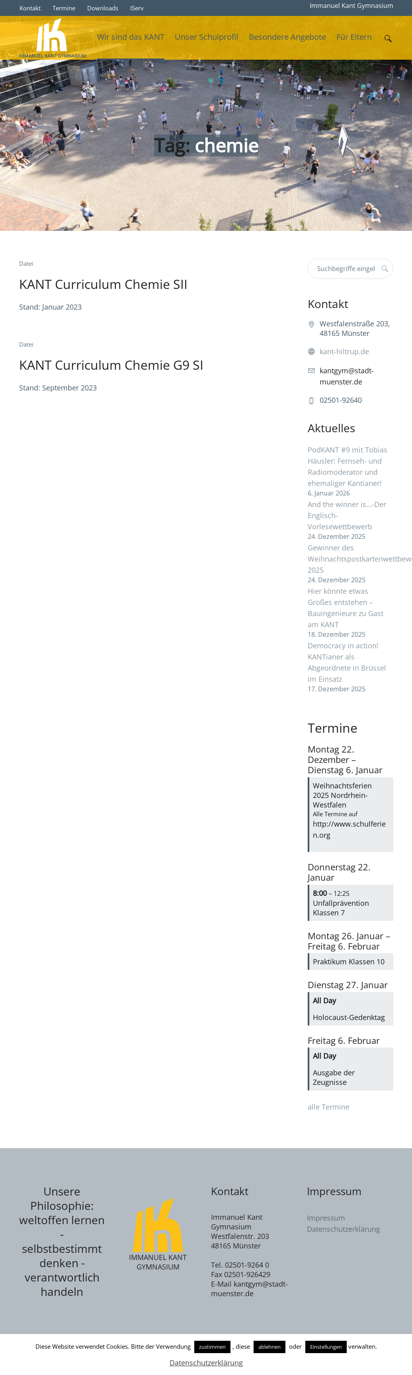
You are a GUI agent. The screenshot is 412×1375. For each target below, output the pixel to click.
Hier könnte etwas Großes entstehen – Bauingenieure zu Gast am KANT (345, 607)
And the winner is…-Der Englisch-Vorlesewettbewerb (347, 515)
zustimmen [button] (212, 1346)
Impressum (326, 1218)
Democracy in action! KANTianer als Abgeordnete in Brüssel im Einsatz (347, 662)
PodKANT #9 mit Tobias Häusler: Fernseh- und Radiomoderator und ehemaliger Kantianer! (347, 466)
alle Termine (329, 1107)
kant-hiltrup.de (344, 351)
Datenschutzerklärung (343, 1229)
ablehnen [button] (269, 1346)
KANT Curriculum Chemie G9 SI (111, 364)
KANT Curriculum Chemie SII (103, 284)
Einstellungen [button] (326, 1346)
